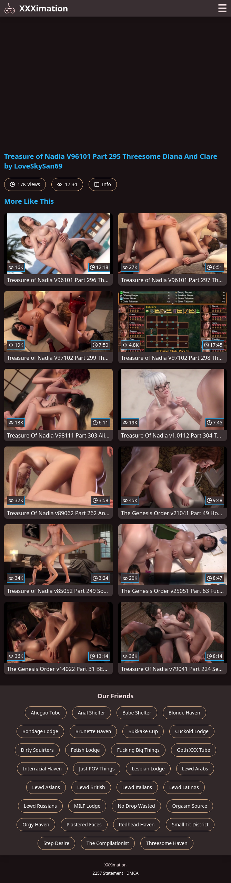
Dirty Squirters (37, 750)
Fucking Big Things (138, 750)
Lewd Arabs (195, 768)
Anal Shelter (91, 712)
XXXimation (36, 8)
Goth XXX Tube (193, 750)
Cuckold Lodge (192, 731)
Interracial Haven (42, 768)
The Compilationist (108, 843)
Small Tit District (190, 824)
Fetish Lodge (85, 750)
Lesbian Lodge (148, 768)
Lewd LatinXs (184, 787)
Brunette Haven (93, 731)
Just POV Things (96, 768)
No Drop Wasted (136, 806)
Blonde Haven (184, 712)
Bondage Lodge (40, 731)
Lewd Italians (137, 787)
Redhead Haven (137, 824)
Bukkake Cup (143, 731)
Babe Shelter (136, 712)
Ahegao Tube (45, 712)
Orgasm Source (189, 806)
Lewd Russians (40, 806)
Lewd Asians (46, 787)
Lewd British (91, 787)
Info (102, 184)
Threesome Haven (166, 843)
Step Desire (56, 843)
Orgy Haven (35, 824)
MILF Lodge (87, 806)
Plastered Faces (84, 824)
